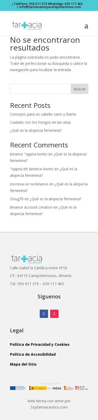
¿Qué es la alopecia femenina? (35, 130)
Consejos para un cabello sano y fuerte (43, 114)
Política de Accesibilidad (33, 354)
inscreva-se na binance (29, 183)
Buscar (79, 88)
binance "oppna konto (28, 154)
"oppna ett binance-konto (31, 168)
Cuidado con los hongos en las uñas (40, 122)
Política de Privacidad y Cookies (40, 344)
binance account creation (31, 207)
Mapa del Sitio (23, 364)
